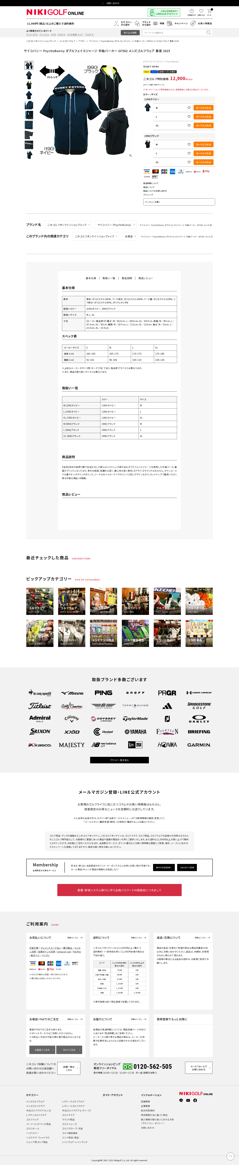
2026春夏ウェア (75, 34)
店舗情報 (145, 1101)
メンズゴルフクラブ (35, 1105)
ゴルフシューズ (69, 1124)
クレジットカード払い (51, 947)
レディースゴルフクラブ (73, 1105)
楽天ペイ (35, 955)
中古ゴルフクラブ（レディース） (77, 1110)
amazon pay (64, 951)
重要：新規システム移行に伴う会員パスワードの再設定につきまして (119, 890)
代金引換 (34, 947)
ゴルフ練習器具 (70, 1133)
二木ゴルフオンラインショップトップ (41, 41)
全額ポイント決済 (46, 951)
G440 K (62, 34)
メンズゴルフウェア (67, 41)
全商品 (129, 236)
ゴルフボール (32, 1128)
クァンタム (44, 34)
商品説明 (127, 278)
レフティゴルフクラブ (36, 1115)
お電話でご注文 (42, 1049)
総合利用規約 (148, 1110)
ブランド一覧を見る (119, 760)
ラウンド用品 (68, 1119)
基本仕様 (91, 278)
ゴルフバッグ (32, 1119)
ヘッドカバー (32, 1133)
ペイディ (46, 955)
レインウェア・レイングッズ (74, 1142)
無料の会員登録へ (164, 867)
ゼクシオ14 (32, 34)
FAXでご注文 (69, 1049)
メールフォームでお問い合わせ (199, 1068)
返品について (149, 187)
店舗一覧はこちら (69, 1068)
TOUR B (89, 34)
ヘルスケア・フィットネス (38, 1137)
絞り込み (130, 32)
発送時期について (151, 183)
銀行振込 (67, 947)
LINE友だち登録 (188, 867)
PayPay (77, 951)
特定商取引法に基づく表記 (154, 1115)
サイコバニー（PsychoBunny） (114, 225)
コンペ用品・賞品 (70, 1137)
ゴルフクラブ (68, 1115)
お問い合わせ (113, 3)
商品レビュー (145, 278)
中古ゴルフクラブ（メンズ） (39, 1110)
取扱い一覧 (109, 278)
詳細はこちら (72, 937)
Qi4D (53, 34)
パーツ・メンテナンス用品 (38, 1124)
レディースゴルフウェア (73, 1101)
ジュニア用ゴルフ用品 (37, 1142)
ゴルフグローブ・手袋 (72, 1128)
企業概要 (145, 1105)
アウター (82, 41)
